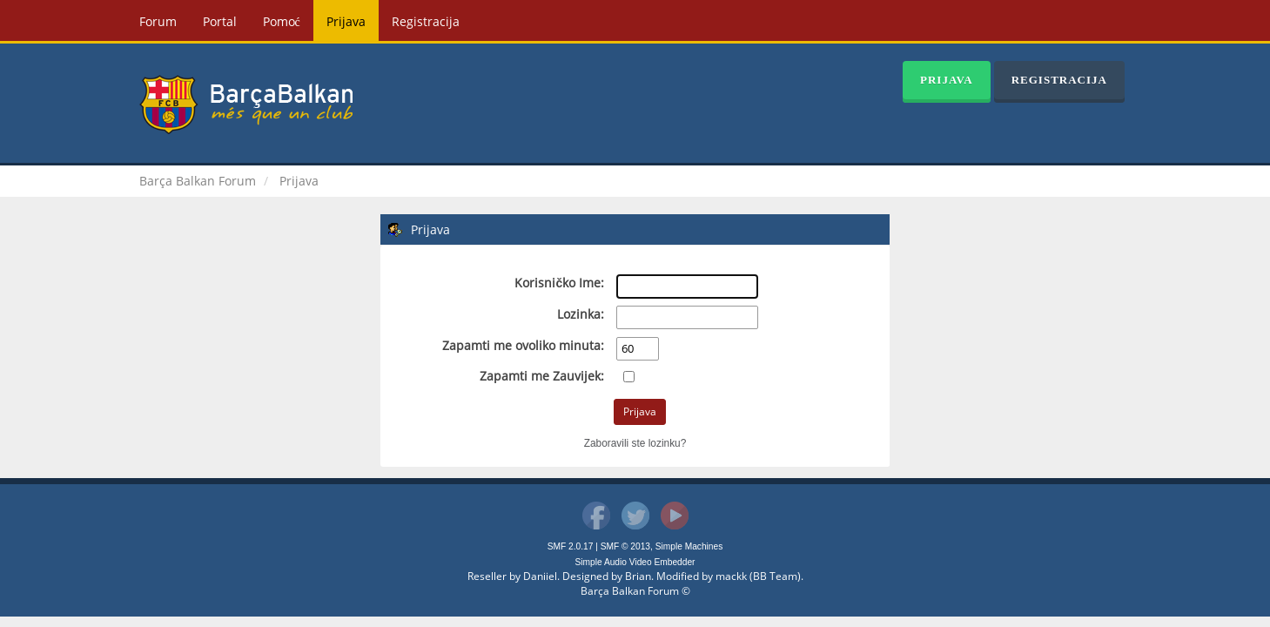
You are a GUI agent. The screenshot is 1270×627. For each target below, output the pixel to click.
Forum (158, 21)
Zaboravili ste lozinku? (635, 443)
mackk (731, 576)
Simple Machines (689, 546)
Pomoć (281, 21)
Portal (220, 21)
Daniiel (540, 576)
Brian (638, 576)
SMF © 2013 (625, 546)
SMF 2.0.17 (571, 546)
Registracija (426, 21)
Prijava (346, 21)
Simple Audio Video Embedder (635, 562)
